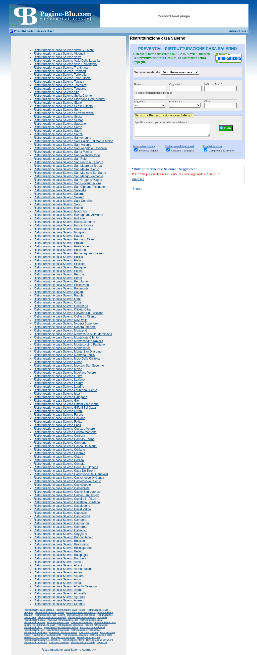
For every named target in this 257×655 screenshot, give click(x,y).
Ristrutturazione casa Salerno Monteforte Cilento (66, 337)
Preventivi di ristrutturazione (63, 632)
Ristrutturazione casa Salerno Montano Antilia (64, 355)
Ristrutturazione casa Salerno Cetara (58, 456)
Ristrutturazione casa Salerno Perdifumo (61, 281)
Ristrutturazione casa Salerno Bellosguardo (63, 548)
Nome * (138, 84)
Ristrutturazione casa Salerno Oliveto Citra (62, 309)
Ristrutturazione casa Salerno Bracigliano (61, 544)
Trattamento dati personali (180, 148)
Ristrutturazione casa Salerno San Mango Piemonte (68, 176)
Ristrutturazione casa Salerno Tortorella (60, 74)
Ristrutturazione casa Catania (49, 612)
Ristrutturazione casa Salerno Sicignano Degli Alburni (69, 99)
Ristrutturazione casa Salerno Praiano (59, 243)
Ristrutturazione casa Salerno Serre (58, 109)
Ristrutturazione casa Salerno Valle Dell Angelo (65, 64)
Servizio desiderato (147, 72)
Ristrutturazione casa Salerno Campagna (61, 523)
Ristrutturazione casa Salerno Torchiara (60, 85)
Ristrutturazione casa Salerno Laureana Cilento (65, 390)
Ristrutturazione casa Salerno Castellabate (62, 484)
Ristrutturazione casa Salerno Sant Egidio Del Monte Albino (73, 141)
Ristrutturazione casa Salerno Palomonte (61, 288)
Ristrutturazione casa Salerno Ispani (58, 393)
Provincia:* (175, 101)
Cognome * (175, 84)
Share (137, 191)
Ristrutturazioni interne (73, 640)
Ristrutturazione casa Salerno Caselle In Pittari (65, 499)
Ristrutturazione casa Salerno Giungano (60, 397)
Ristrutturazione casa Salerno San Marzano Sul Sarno (70, 173)
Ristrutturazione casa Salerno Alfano (58, 590)
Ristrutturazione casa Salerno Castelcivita (62, 488)
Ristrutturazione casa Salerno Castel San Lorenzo (67, 492)
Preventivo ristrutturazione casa (62, 620)
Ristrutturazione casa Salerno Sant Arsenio (62, 144)
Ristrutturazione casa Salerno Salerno (59, 194)
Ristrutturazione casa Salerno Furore (58, 414)
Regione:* (139, 101)
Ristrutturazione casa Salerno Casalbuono (62, 506)
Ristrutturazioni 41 (33, 627)
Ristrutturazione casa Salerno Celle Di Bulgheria (66, 467)
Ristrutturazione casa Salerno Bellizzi (59, 551)
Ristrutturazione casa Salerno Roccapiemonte (64, 222)
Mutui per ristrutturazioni (63, 637)
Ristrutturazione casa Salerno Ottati (57, 299)
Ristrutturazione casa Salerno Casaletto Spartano (67, 502)
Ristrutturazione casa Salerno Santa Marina (63, 151)
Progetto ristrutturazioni (96, 625)
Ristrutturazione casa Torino (81, 615)
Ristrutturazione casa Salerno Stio (56, 92)
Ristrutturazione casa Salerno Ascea (58, 572)
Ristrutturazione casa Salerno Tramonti (60, 71)
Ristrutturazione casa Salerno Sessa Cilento (63, 106)
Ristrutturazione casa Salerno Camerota (60, 527)
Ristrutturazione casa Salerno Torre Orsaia (62, 78)
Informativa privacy (144, 148)
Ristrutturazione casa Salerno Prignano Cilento (65, 239)
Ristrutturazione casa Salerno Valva (58, 57)
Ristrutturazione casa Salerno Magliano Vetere (65, 372)
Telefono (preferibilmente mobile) (153, 92)
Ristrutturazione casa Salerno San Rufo (60, 158)
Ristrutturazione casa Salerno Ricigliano (60, 232)
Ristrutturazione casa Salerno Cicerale (59, 453)
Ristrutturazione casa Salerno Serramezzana (64, 113)
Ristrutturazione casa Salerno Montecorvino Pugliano (69, 344)
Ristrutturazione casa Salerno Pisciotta (60, 264)
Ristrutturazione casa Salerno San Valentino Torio (67, 155)
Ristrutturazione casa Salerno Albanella (60, 593)
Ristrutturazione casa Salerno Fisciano (59, 418)
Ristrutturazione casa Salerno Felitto (58, 421)
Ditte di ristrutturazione (88, 637)
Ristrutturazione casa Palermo (50, 615)
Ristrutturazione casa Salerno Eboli (57, 425)
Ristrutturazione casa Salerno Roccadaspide (63, 229)
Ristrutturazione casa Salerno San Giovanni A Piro (67, 183)
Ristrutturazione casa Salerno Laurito (58, 383)
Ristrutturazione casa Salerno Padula (59, 295)
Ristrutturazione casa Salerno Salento (59, 197)
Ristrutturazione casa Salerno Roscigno (60, 211)
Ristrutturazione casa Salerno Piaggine (60, 267)
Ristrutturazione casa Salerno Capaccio (60, 513)
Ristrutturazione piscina (35, 642)
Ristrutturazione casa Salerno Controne (60, 442)
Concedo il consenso (182, 152)
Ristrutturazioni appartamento (46, 635)
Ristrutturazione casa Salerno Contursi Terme (64, 439)
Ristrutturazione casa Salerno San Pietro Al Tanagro (68, 162)
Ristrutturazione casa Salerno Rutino (58, 208)
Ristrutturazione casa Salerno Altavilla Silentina (65, 586)
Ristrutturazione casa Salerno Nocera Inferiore (65, 327)
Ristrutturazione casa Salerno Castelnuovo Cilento (67, 481)
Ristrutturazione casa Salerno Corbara (59, 435)
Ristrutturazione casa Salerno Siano (58, 102)
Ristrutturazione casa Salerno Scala (58, 116)
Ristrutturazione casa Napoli (52, 617)
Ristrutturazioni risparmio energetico (42, 640)
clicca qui (138, 181)
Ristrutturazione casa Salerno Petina (58, 271)
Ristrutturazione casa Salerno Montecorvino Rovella (68, 341)
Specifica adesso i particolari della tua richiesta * (162, 122)
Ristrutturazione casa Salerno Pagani (59, 292)
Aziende (234, 30)
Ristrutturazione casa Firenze (70, 610)
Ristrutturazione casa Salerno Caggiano (60, 534)
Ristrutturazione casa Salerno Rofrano (59, 218)
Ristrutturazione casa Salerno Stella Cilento (63, 95)
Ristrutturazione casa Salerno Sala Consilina (63, 201)
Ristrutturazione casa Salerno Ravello (59, 236)
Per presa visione (148, 152)
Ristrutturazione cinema (36, 632)
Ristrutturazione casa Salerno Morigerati (61, 330)
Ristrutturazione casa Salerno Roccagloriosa (63, 225)
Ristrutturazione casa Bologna (39, 610)
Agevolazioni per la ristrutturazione (61, 627)
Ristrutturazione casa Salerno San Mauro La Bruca (68, 166)
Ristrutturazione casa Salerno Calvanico (60, 530)
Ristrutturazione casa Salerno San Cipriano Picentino (69, 187)
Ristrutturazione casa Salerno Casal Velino (62, 509)
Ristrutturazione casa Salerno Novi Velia (61, 320)
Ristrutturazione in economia (85, 630)
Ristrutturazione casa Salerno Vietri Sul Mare (64, 50)
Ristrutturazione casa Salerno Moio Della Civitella (67, 358)
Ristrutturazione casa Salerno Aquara (59, 576)
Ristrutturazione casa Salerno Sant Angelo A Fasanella (70, 148)
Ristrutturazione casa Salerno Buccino (59, 541)
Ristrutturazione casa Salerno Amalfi (58, 583)
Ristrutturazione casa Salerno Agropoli (59, 597)
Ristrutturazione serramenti (99, 640)
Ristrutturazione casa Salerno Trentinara (61, 67)
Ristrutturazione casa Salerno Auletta (58, 562)
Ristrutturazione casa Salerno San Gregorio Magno (68, 180)
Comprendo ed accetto (221, 152)
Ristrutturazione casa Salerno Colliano (59, 449)
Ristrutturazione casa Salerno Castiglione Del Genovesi (71, 474)
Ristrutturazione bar (59, 642)
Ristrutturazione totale (101, 635)
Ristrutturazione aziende (83, 642)
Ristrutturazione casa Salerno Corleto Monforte (65, 432)
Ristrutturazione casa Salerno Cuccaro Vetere (64, 428)
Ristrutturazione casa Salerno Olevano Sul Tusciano (68, 313)
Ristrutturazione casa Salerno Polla (57, 260)
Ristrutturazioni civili (34, 630)
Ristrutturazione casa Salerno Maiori (58, 369)
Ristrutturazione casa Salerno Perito (58, 278)
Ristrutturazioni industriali (92, 627)
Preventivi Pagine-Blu (27, 30)
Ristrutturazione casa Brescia (81, 612)
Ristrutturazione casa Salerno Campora (60, 520)
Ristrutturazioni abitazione (70, 625)
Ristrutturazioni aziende (57, 630)
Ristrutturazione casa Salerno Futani (58, 411)
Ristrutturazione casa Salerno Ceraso (59, 460)
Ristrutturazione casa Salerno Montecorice (62, 348)
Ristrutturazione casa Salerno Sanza (58, 134)
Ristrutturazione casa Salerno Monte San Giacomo (68, 351)
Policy (244, 30)
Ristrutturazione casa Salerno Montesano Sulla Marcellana (73, 334)
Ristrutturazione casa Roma (82, 617)
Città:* (208, 101)
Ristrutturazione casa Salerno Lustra (58, 376)
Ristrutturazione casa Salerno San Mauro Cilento (66, 169)
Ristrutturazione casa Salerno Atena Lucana (63, 569)
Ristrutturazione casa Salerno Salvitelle (60, 190)
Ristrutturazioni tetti (88, 632)
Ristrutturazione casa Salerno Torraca (59, 81)
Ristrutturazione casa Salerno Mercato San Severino (69, 365)
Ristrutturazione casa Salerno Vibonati (59, 53)
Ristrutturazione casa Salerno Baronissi (60, 558)
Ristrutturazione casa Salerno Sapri (57, 130)
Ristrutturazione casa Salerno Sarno (58, 127)
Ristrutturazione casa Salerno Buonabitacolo (63, 537)
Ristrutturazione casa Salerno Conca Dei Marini (65, 446)
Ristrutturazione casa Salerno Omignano (61, 306)
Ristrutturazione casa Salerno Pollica (58, 257)
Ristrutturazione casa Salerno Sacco (58, 204)
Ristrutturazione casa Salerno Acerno (59, 600)
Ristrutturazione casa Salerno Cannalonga (62, 516)
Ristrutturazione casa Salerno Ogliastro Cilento (65, 316)
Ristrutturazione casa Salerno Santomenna (62, 137)
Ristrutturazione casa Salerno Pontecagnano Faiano (69, 253)
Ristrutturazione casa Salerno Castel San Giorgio (66, 495)
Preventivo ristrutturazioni (36, 637)
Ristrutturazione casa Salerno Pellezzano (61, 285)
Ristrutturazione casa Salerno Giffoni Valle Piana (66, 404)
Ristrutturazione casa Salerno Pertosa (59, 274)
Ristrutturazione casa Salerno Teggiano (60, 88)
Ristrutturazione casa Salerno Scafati (58, 120)
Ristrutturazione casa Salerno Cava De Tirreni (64, 470)
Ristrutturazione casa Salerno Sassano (60, 123)
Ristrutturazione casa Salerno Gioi (57, 400)
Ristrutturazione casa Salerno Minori (58, 362)
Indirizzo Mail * (213, 84)
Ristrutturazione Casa (91, 620)
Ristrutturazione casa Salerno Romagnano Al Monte (68, 215)
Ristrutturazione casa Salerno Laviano (59, 379)
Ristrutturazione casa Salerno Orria (57, 302)
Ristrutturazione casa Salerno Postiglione (61, 246)
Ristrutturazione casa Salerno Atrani (58, 565)
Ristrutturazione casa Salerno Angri (57, 579)
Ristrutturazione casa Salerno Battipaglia (61, 555)
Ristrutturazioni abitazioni (75, 635)
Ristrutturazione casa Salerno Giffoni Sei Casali (65, 407)
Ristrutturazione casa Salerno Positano (60, 250)
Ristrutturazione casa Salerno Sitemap (59, 604)
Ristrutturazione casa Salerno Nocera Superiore (66, 323)
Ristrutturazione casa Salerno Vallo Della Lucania (67, 60)
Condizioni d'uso (212, 148)
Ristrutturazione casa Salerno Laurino (59, 386)
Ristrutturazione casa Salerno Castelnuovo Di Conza (69, 477)
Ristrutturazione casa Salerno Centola (59, 463)
